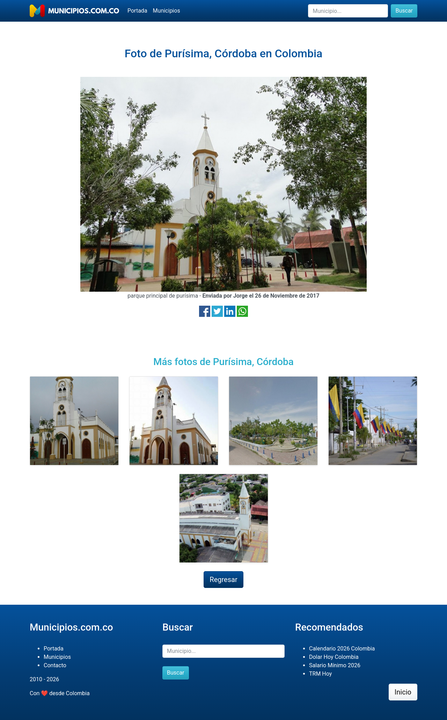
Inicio (403, 692)
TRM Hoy (320, 673)
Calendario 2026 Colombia (342, 648)
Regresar (223, 579)
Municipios (166, 10)
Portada (137, 10)
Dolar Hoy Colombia (334, 657)
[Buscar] (348, 10)
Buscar (404, 10)
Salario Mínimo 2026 (334, 665)
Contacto (55, 665)
